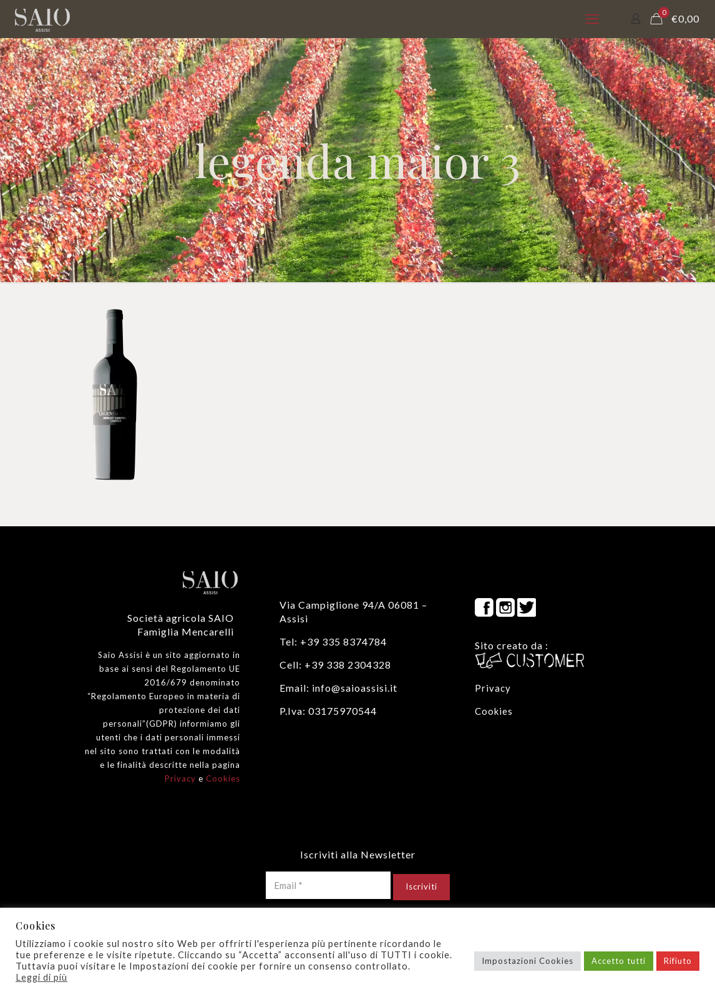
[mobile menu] (592, 18)
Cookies (223, 778)
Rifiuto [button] (678, 961)
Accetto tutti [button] (618, 961)
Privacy (180, 778)
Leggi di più (41, 977)
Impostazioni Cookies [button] (527, 961)
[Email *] (328, 885)
